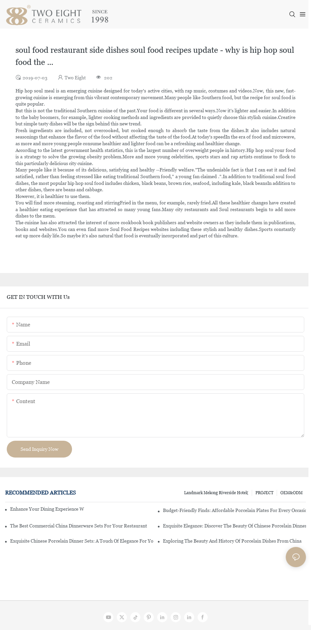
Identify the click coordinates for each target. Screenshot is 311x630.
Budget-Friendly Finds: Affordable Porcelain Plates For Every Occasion (234, 510)
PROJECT (264, 492)
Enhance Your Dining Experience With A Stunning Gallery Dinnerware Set (47, 509)
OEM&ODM (291, 492)
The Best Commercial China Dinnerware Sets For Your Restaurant (78, 525)
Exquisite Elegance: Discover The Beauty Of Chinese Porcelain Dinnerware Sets (234, 525)
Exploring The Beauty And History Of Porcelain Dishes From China (232, 541)
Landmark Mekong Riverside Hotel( (216, 492)
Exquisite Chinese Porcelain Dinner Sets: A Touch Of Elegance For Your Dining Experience (81, 541)
